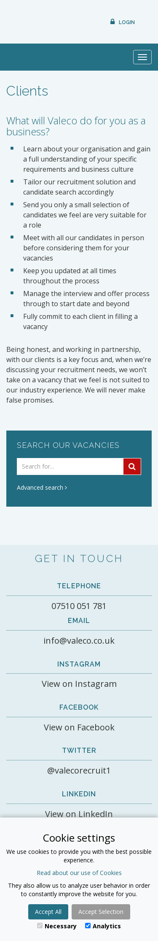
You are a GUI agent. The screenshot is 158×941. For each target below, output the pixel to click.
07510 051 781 (79, 606)
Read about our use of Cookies (79, 873)
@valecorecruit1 (79, 770)
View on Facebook (79, 727)
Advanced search (42, 487)
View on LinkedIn (79, 814)
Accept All (48, 912)
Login (127, 22)
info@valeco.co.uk (79, 640)
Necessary (57, 926)
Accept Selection (100, 912)
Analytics (103, 926)
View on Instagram (79, 683)
